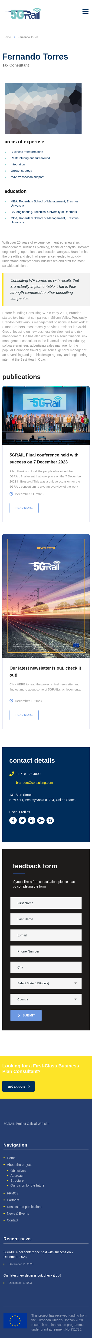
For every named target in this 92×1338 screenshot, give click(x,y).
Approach (17, 1175)
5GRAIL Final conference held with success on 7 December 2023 (38, 1254)
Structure (17, 1180)
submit (26, 1015)
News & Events (18, 1213)
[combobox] (46, 983)
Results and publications (24, 1207)
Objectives (18, 1171)
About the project (19, 1165)
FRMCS (13, 1193)
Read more (24, 508)
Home (7, 37)
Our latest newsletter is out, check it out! (32, 1275)
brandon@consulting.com (34, 783)
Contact (12, 1220)
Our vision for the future (27, 1185)
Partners (13, 1200)
